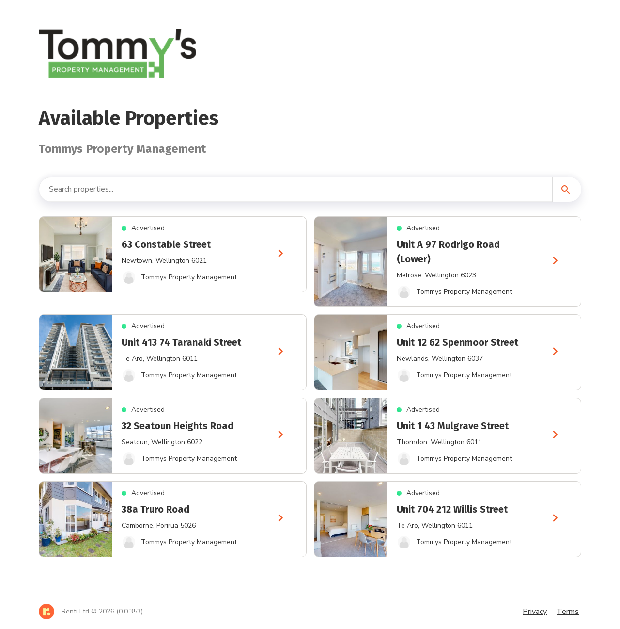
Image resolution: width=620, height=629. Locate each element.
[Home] (91, 611)
